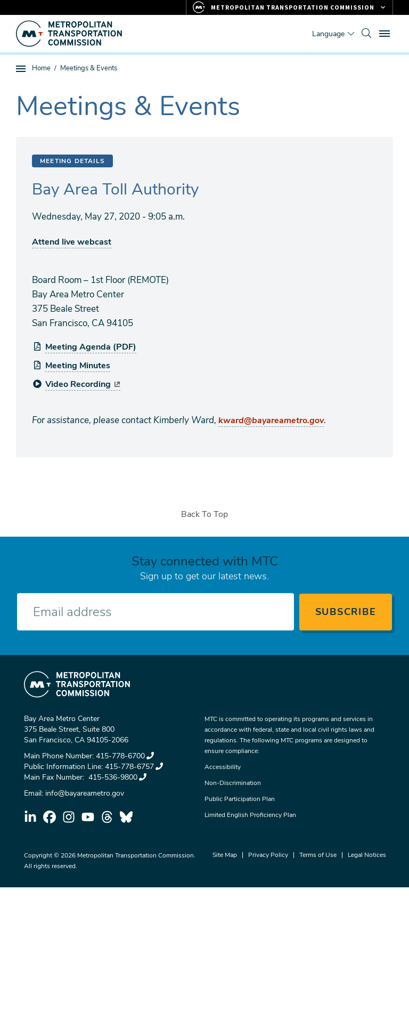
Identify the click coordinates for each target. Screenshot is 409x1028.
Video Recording (82, 384)
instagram (68, 817)
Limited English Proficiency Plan (250, 815)
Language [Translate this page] (328, 34)
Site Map (224, 855)
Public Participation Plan (239, 799)
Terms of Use (318, 855)
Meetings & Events (88, 68)
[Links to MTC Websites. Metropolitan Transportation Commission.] (289, 7)
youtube (87, 817)
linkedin (30, 817)
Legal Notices (367, 855)
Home (41, 68)
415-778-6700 (125, 756)
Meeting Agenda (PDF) (90, 347)
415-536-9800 (116, 777)
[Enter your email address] (155, 611)
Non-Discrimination (232, 783)
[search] (366, 34)
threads (107, 817)
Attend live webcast (71, 242)
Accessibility (222, 767)
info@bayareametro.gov (84, 793)
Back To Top (204, 514)
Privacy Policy (268, 855)
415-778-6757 (134, 767)
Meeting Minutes (77, 365)
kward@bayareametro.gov (271, 420)
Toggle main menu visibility (386, 32)
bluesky (126, 817)
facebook (49, 817)
